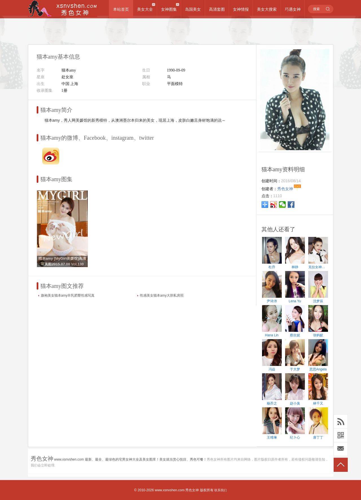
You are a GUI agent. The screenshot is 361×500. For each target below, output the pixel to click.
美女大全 (145, 9)
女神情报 (241, 9)
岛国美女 (193, 9)
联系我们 (220, 490)
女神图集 (169, 9)
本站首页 (121, 9)
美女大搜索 (267, 9)
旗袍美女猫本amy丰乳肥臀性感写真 (68, 295)
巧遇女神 (293, 9)
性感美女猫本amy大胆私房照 (162, 295)
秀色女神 (192, 490)
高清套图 (217, 9)
